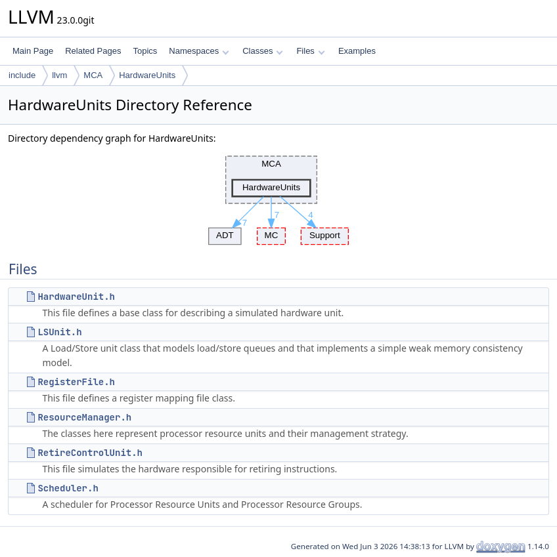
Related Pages (93, 51)
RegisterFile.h (76, 382)
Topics (145, 51)
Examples (357, 51)
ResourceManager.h (84, 417)
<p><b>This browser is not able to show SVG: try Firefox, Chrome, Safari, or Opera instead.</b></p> (278, 197)
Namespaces (199, 51)
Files (310, 51)
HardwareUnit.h (76, 296)
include (22, 75)
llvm (59, 75)
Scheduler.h (67, 488)
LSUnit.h (59, 332)
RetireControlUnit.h (90, 453)
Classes (262, 51)
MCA (92, 75)
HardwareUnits (147, 75)
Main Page (32, 51)
